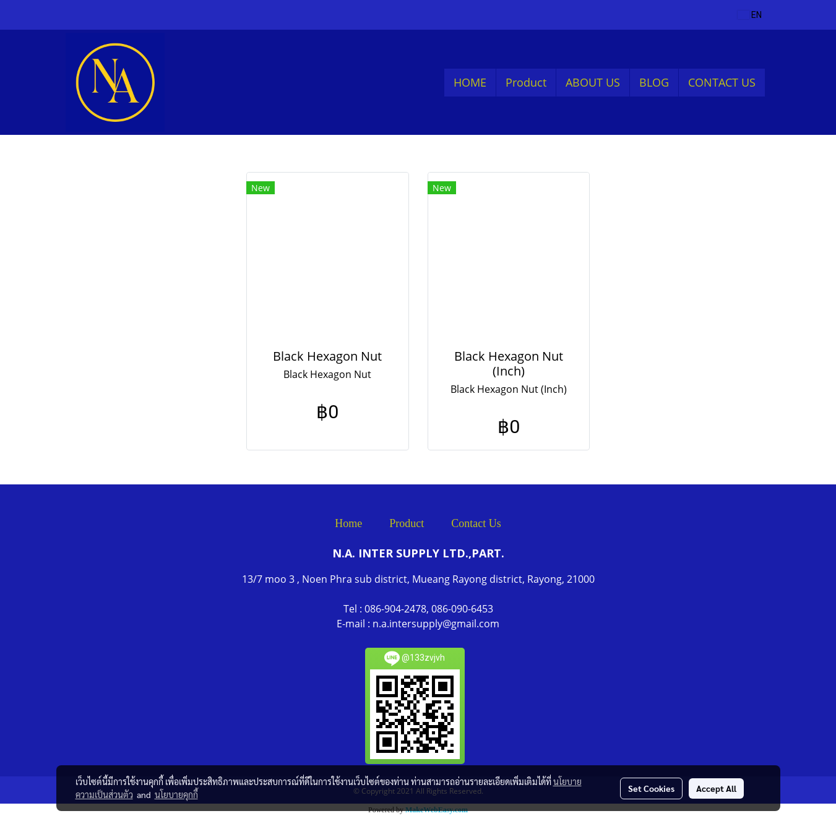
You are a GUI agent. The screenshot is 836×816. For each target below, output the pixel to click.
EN (750, 15)
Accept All (716, 788)
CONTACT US (722, 82)
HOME (470, 82)
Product (526, 82)
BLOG (654, 82)
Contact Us (476, 523)
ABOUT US (593, 82)
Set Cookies (651, 788)
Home (348, 523)
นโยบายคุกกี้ (176, 794)
